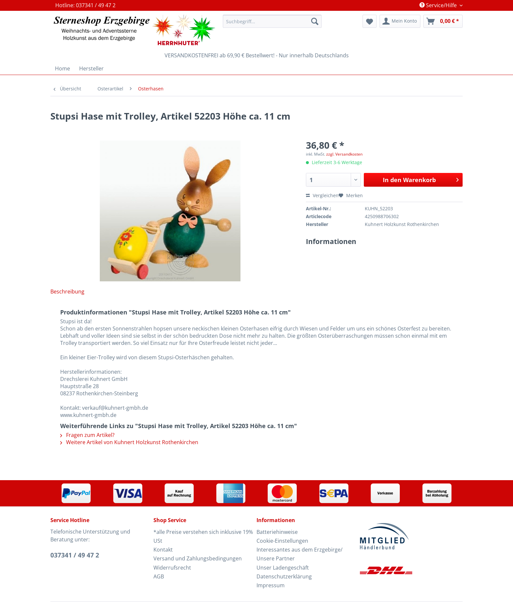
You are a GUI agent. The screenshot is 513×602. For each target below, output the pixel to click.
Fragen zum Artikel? (87, 435)
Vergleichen (322, 195)
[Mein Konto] (400, 21)
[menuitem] (272, 24)
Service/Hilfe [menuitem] (438, 5)
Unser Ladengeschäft (282, 567)
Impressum (270, 585)
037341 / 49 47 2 (74, 555)
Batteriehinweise (277, 532)
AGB (158, 576)
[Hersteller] (91, 68)
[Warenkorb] (443, 21)
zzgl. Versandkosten (344, 154)
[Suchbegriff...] (272, 21)
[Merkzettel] (370, 21)
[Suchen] (315, 21)
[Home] (62, 68)
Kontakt (163, 549)
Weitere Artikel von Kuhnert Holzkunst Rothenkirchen (129, 442)
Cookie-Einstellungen (282, 540)
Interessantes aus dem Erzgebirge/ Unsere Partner (299, 554)
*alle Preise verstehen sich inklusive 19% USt (203, 536)
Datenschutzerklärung (284, 576)
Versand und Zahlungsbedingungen (197, 558)
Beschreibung (67, 291)
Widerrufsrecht (172, 567)
